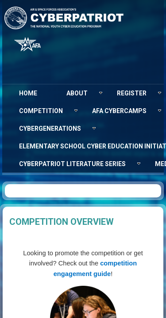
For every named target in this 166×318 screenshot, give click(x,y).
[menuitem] (28, 93)
